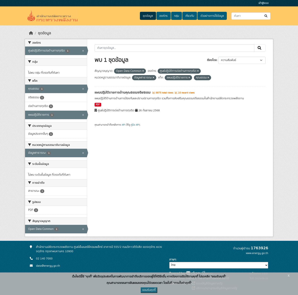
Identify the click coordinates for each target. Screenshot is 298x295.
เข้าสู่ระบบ (263, 3)
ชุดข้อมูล (148, 16)
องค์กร (163, 16)
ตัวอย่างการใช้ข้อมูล (212, 16)
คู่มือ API (135, 125)
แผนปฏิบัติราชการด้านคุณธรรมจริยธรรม (123, 92)
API (123, 125)
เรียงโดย (212, 60)
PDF (98, 104)
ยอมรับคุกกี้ (149, 290)
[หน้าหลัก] (31, 33)
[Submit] (266, 16)
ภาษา (172, 260)
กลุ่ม (176, 16)
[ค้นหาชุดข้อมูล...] (250, 16)
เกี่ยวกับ (189, 16)
